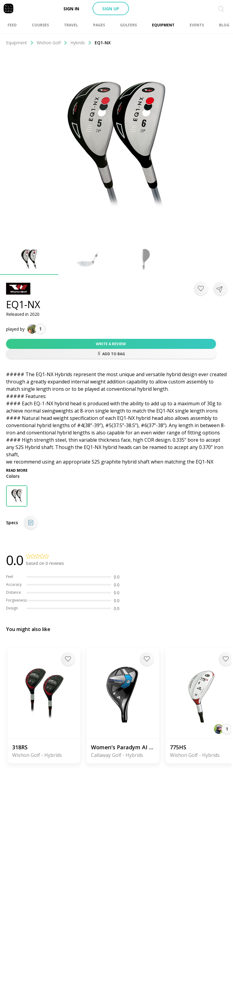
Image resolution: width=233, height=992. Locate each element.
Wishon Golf (52, 43)
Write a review (111, 343)
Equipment (20, 43)
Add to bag (111, 353)
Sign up (110, 9)
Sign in (71, 9)
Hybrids (81, 43)
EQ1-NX (103, 43)
